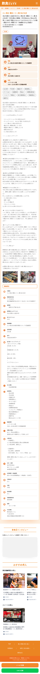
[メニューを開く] (37, 3)
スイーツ (12, 8)
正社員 (18, 8)
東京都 (6, 8)
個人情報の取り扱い (24, 644)
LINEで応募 (20, 670)
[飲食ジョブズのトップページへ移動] (9, 3)
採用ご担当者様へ (25, 648)
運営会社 (20, 653)
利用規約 (10, 648)
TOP (2, 8)
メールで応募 (20, 665)
